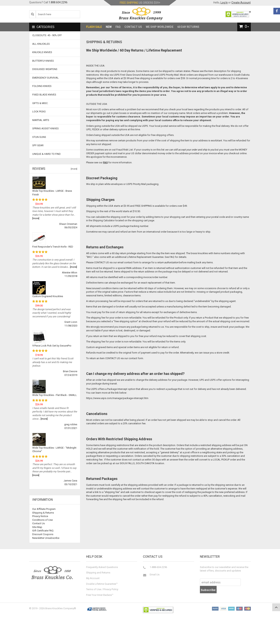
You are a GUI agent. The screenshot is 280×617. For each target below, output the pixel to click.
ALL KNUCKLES (41, 43)
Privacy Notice (40, 516)
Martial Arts (40, 120)
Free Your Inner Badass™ (99, 594)
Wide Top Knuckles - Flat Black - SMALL (54, 395)
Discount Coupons (42, 534)
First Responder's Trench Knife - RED (52, 246)
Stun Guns (39, 137)
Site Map (37, 527)
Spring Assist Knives (45, 128)
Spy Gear (38, 145)
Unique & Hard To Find (46, 153)
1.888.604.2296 (58, 2)
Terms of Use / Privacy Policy (102, 589)
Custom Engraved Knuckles (47, 296)
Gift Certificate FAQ (42, 530)
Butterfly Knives (43, 60)
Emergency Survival (45, 77)
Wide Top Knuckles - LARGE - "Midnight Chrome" (54, 449)
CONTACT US (101, 262)
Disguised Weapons (44, 69)
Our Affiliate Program (44, 509)
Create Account (241, 2)
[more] (73, 169)
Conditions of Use (42, 519)
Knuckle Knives (42, 52)
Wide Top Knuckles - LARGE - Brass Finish (52, 192)
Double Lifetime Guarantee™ (102, 583)
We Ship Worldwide (159, 26)
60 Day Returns (188, 26)
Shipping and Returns (98, 572)
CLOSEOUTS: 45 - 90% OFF (47, 35)
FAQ (118, 26)
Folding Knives (42, 86)
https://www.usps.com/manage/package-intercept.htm (117, 398)
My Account (93, 578)
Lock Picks (39, 111)
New (109, 26)
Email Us (154, 574)
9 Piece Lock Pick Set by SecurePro (51, 345)
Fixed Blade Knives (44, 94)
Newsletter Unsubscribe (45, 537)
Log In (224, 2)
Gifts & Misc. (40, 103)
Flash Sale (94, 26)
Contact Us (133, 26)
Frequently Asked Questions (102, 567)
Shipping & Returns (43, 512)
